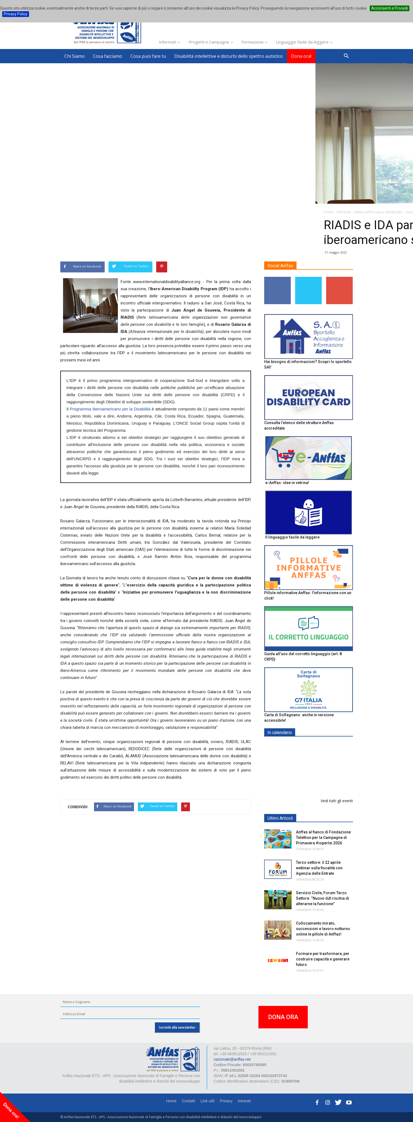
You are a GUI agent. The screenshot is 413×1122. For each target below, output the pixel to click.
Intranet (244, 1101)
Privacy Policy (15, 14)
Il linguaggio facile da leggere (292, 537)
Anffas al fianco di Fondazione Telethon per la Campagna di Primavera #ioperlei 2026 (323, 837)
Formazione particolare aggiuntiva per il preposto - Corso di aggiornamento (320, 780)
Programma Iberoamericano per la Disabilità (110, 409)
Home (171, 1101)
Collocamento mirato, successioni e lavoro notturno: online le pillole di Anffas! (323, 928)
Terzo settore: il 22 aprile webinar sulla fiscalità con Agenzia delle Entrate (319, 868)
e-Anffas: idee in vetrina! (287, 483)
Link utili (208, 1101)
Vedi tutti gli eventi (337, 800)
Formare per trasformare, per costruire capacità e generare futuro (322, 959)
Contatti (188, 1101)
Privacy (226, 1101)
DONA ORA (283, 1017)
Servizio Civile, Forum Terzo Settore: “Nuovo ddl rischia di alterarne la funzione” (322, 898)
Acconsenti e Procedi (389, 8)
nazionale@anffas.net (232, 1059)
